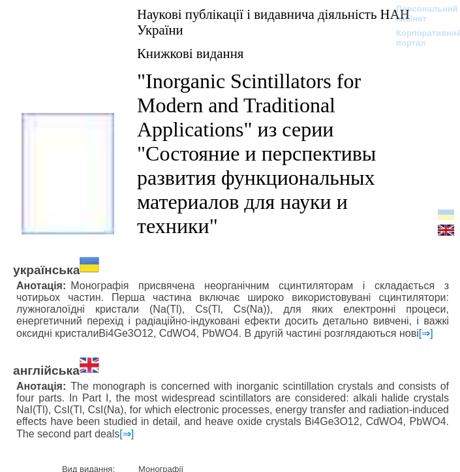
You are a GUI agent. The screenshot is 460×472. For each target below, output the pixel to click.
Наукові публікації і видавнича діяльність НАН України (273, 22)
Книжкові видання (190, 53)
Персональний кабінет (420, 14)
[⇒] (426, 333)
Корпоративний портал (420, 38)
